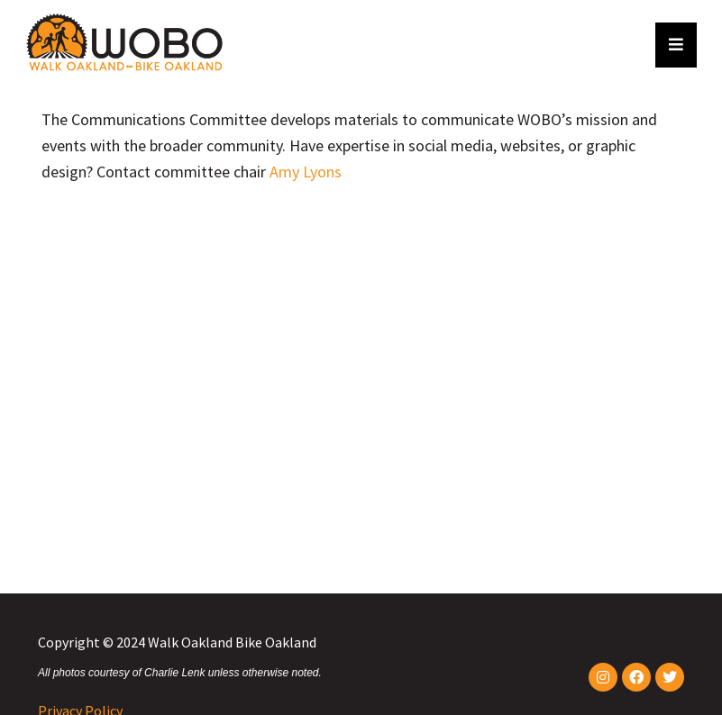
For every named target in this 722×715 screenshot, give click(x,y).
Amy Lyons (306, 171)
